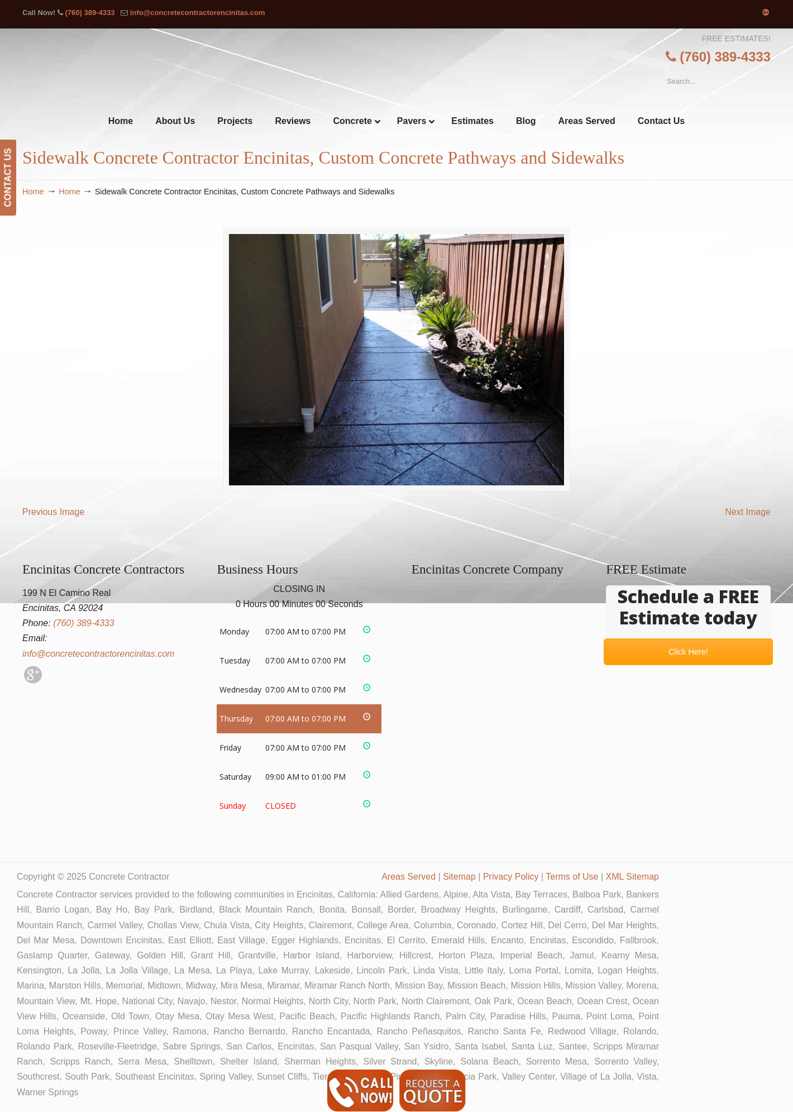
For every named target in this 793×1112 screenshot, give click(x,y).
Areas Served (408, 876)
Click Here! (688, 651)
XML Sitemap (632, 876)
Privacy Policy (511, 876)
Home (33, 191)
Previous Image (53, 512)
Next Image (748, 512)
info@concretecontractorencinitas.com (197, 12)
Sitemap (459, 876)
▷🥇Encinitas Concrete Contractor (419, 71)
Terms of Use (572, 876)
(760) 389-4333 (89, 12)
